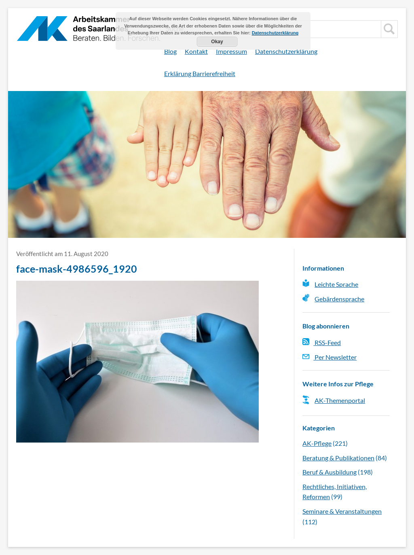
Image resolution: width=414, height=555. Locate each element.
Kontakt (196, 51)
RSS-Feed (321, 342)
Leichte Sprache (336, 284)
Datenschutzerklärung (286, 51)
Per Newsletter (329, 357)
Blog (170, 51)
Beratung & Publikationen (338, 458)
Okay (217, 41)
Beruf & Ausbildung (329, 472)
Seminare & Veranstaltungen (342, 511)
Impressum (231, 51)
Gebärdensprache (339, 299)
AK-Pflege (317, 443)
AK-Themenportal (340, 400)
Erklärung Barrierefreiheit (199, 73)
